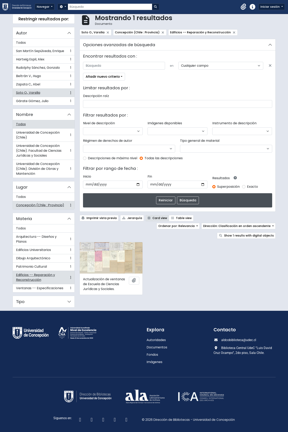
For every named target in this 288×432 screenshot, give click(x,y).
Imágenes (154, 362)
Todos (21, 42)
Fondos (152, 354)
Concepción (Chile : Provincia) (43, 206)
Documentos (157, 347)
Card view (157, 218)
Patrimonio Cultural (43, 267)
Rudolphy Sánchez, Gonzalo (43, 68)
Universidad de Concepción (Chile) (43, 135)
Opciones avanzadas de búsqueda (119, 45)
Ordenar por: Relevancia (176, 226)
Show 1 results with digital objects (246, 235)
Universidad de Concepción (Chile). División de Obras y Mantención (43, 168)
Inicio (87, 176)
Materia (24, 218)
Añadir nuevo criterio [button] (103, 76)
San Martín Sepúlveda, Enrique (43, 52)
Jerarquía (132, 218)
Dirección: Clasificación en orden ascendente (237, 226)
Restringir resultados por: (43, 19)
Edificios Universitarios (43, 251)
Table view (181, 218)
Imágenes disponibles (165, 123)
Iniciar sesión (270, 7)
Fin (150, 176)
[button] (243, 6)
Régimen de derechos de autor (107, 140)
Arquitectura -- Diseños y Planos (43, 239)
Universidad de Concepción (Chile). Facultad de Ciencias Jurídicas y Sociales (43, 150)
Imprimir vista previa (99, 218)
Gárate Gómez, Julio (43, 102)
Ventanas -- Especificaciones (43, 289)
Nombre (24, 114)
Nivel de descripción (99, 123)
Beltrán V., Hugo (43, 77)
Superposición (228, 186)
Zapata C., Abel (43, 85)
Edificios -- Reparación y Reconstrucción (43, 277)
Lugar (22, 187)
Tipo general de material (199, 140)
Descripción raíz (96, 96)
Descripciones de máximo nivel (112, 158)
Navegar (43, 7)
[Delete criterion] (270, 65)
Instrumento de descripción (234, 123)
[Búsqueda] (110, 7)
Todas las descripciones (164, 158)
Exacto (252, 186)
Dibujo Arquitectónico (43, 259)
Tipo (20, 301)
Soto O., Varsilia (43, 93)
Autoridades (156, 340)
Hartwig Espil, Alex (43, 60)
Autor (21, 33)
